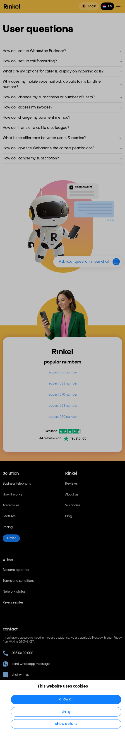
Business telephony (17, 483)
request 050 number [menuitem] (63, 417)
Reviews (71, 483)
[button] (107, 6)
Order (11, 538)
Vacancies (72, 505)
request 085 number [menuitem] (62, 372)
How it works (12, 494)
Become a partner (16, 570)
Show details (66, 724)
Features (9, 516)
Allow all (66, 699)
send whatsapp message (26, 664)
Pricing (8, 527)
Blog (68, 516)
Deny (66, 712)
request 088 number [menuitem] (62, 383)
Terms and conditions (18, 580)
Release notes (13, 602)
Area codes (11, 505)
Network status (14, 591)
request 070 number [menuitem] (62, 394)
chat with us (16, 675)
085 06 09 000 (18, 653)
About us (71, 494)
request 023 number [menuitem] (62, 405)
